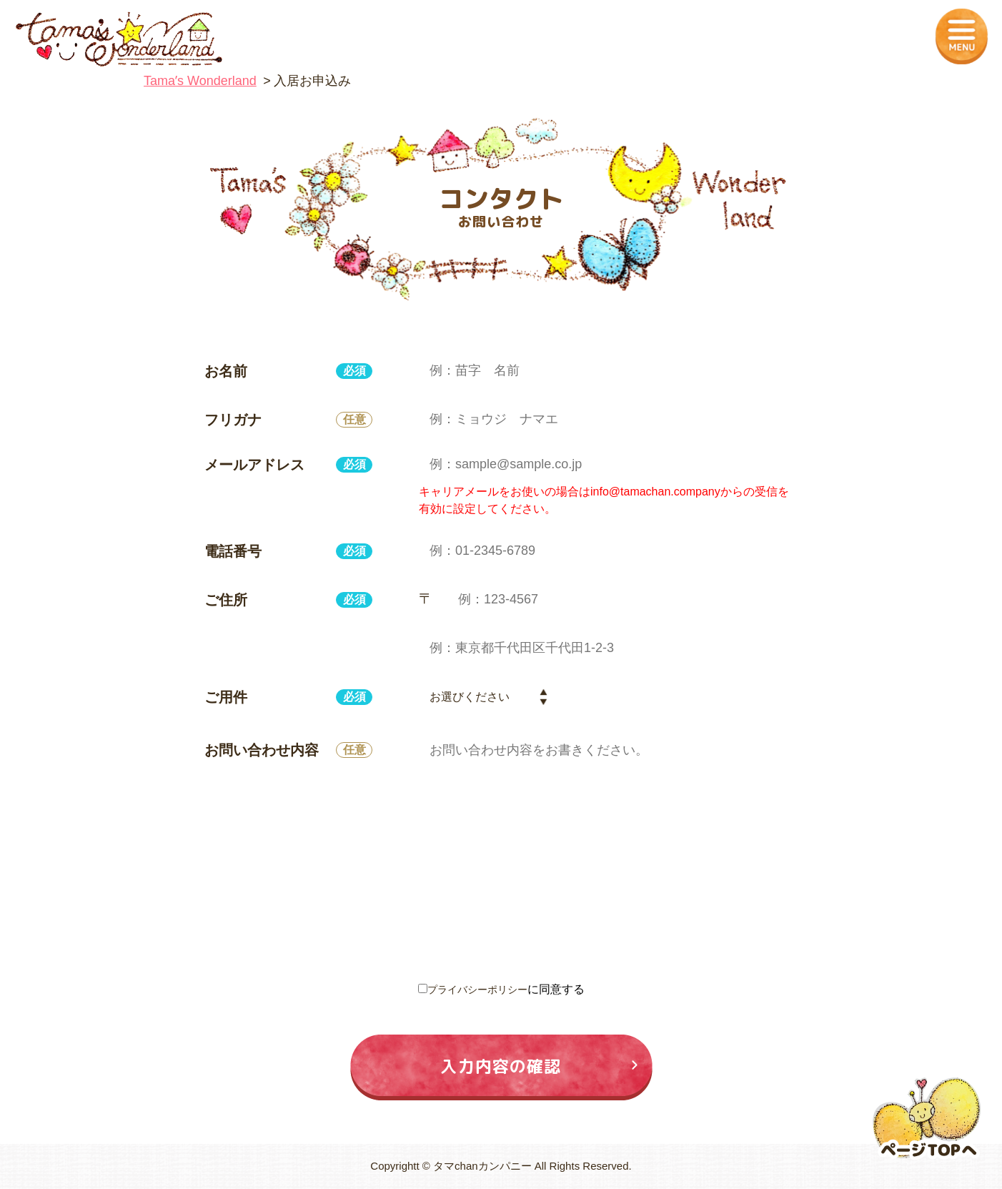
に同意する (501, 989)
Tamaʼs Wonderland (200, 81)
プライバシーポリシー (477, 989)
